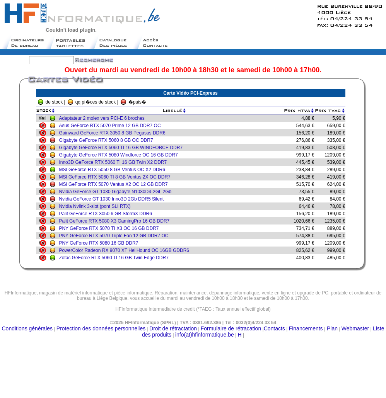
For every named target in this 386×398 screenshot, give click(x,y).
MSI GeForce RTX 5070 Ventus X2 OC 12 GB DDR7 (115, 184)
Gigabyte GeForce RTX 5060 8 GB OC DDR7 (108, 140)
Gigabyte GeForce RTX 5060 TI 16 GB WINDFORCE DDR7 (122, 147)
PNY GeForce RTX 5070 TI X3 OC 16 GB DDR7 (110, 228)
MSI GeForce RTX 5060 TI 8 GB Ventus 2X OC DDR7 (116, 177)
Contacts (274, 328)
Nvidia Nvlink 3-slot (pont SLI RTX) (96, 206)
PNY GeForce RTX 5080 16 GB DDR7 (100, 243)
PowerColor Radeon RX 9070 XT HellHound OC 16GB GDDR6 (126, 250)
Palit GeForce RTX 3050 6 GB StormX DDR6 (107, 213)
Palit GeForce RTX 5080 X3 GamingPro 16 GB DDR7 (116, 221)
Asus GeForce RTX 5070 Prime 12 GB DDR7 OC (111, 125)
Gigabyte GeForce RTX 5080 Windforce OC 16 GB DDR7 (120, 155)
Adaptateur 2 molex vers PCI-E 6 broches (103, 118)
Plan (331, 328)
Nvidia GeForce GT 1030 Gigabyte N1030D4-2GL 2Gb (117, 191)
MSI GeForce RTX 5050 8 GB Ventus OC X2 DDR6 (114, 169)
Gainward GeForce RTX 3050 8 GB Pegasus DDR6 (114, 133)
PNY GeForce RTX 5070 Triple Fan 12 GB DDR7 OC (115, 235)
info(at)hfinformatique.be (204, 335)
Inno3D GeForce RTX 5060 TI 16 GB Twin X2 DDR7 (115, 162)
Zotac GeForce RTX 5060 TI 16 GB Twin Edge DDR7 (115, 257)
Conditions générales (27, 328)
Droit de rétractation (173, 328)
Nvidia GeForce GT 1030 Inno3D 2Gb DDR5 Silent (113, 199)
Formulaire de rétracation (231, 328)
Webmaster (355, 328)
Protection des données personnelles (100, 328)
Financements (306, 328)
